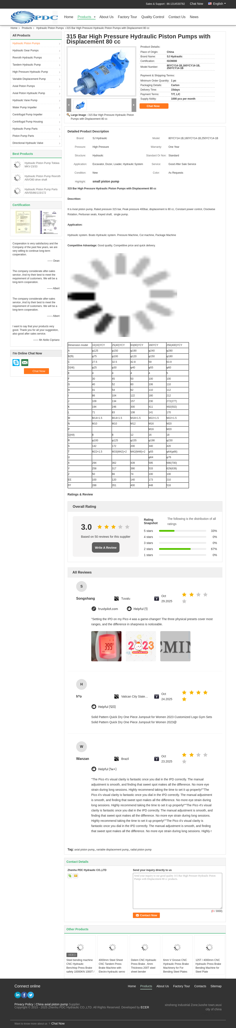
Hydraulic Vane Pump (25, 100)
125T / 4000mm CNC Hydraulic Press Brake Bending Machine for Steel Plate (208, 966)
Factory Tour (127, 17)
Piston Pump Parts (23, 135)
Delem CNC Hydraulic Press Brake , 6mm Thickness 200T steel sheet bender (143, 966)
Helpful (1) (141, 609)
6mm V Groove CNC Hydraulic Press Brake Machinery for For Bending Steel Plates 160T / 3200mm (176, 968)
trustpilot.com (108, 609)
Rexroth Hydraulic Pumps (27, 57)
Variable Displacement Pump (29, 78)
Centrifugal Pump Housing (28, 121)
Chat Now (196, 3)
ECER (145, 1007)
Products (84, 17)
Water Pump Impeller (25, 107)
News (194, 17)
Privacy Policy (23, 1004)
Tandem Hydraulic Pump (27, 64)
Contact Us (177, 17)
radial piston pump (140, 849)
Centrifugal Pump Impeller (27, 114)
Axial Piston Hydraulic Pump (29, 93)
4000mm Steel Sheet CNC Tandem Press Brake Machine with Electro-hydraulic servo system (112, 968)
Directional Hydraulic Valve (28, 143)
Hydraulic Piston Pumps (50, 28)
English (219, 3)
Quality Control (152, 17)
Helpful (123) (107, 707)
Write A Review (105, 547)
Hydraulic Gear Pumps (26, 50)
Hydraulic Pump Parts (25, 128)
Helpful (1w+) (107, 769)
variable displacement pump (112, 849)
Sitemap (216, 986)
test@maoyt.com (210, 1013)
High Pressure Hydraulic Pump (30, 71)
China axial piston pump (52, 1004)
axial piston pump (84, 849)
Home (68, 17)
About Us (106, 17)
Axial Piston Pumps (24, 86)
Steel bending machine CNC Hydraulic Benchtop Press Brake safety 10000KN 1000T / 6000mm (80, 968)
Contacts (200, 986)
